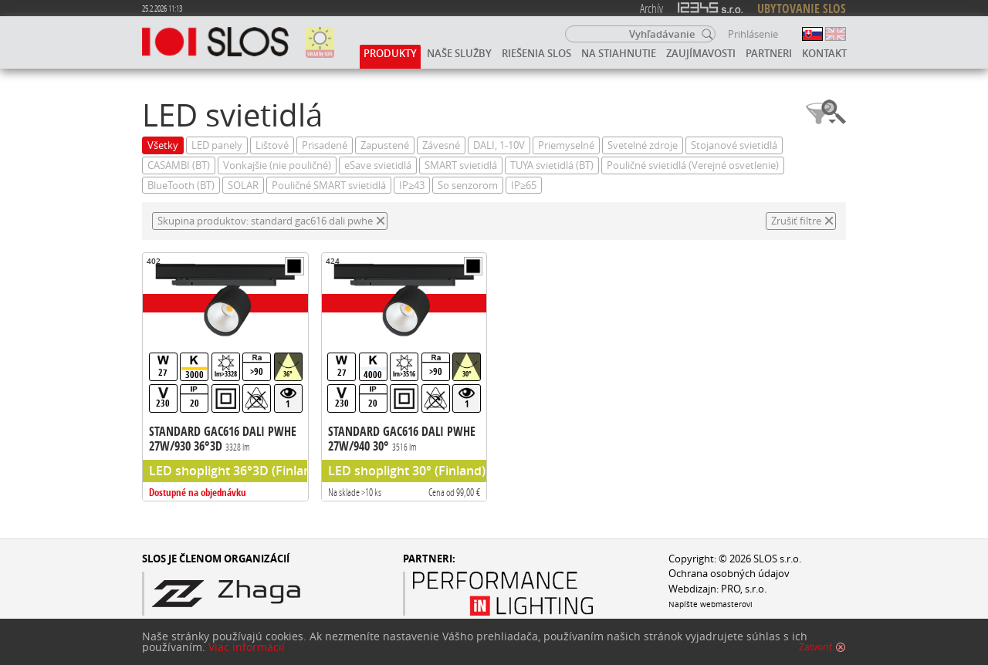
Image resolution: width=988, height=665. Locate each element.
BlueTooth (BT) (181, 185)
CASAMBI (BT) (178, 165)
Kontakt (824, 53)
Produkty (390, 53)
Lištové (272, 145)
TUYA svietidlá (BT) (552, 165)
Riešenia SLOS (536, 53)
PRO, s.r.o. (743, 589)
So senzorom (468, 185)
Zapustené (384, 145)
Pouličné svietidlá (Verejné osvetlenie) (693, 165)
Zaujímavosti (701, 53)
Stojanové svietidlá (734, 145)
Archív (651, 8)
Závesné (441, 145)
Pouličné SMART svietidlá (329, 185)
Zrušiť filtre (796, 221)
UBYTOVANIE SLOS (801, 8)
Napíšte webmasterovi (710, 604)
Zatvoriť (815, 647)
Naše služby (459, 53)
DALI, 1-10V (499, 145)
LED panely (216, 145)
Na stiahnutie (618, 53)
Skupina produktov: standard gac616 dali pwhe (265, 221)
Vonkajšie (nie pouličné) (277, 165)
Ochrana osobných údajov (729, 573)
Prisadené (324, 145)
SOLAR (243, 185)
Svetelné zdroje (642, 145)
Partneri (769, 53)
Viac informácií (246, 647)
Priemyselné (566, 145)
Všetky (162, 145)
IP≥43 (412, 185)
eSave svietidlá (377, 165)
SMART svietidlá (461, 165)
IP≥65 (523, 185)
